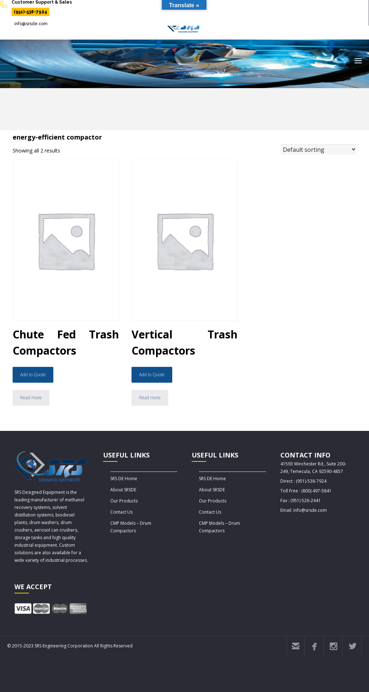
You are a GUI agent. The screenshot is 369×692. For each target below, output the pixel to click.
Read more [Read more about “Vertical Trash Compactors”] (150, 398)
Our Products (124, 501)
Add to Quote (33, 375)
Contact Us (121, 512)
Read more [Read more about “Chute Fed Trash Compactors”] (31, 398)
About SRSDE (123, 490)
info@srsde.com (31, 24)
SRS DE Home (123, 478)
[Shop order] (318, 149)
